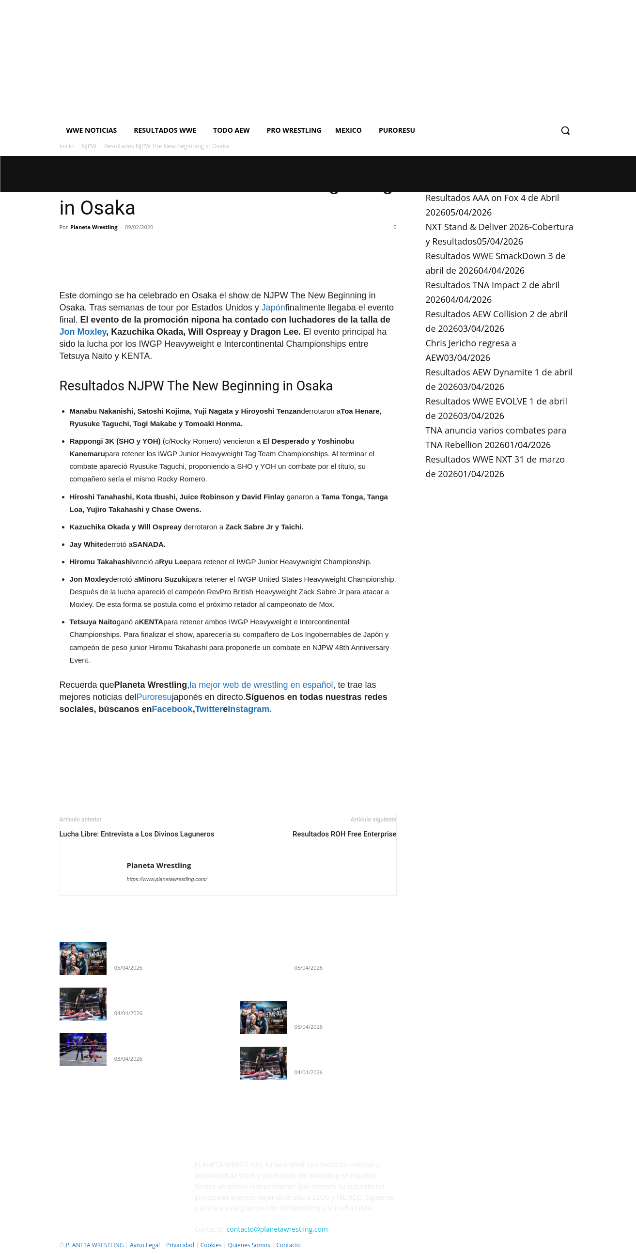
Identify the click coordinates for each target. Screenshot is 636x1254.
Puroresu (154, 697)
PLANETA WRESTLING (95, 1245)
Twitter (209, 709)
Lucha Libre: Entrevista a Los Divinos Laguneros (137, 834)
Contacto (288, 1245)
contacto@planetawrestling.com (277, 1229)
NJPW (89, 146)
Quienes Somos (249, 1245)
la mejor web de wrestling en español (261, 685)
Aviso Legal (145, 1245)
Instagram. (250, 709)
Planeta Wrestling (93, 227)
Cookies (211, 1245)
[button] (565, 130)
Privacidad (180, 1245)
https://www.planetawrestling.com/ (167, 879)
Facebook (172, 709)
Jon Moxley (83, 332)
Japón (273, 307)
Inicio (67, 146)
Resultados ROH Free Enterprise (345, 834)
